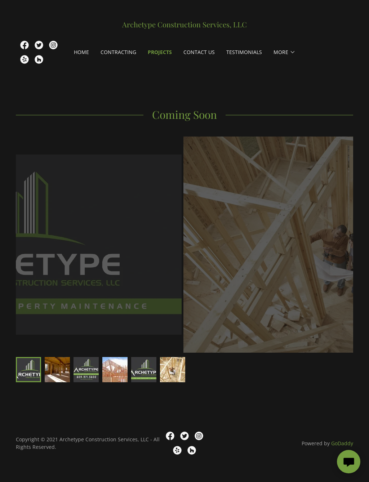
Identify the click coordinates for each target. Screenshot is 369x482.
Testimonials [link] (244, 52)
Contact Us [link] (199, 52)
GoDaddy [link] (342, 443)
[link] (184, 25)
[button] (284, 52)
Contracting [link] (118, 52)
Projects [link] (160, 52)
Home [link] (81, 52)
